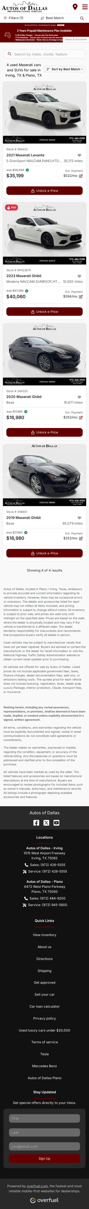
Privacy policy (44, 1018)
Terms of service (44, 1042)
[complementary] (76, 1196)
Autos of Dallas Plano (44, 1078)
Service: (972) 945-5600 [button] (45, 905)
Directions (45, 959)
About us (44, 947)
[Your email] (44, 1146)
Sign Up (44, 1158)
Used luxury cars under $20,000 (44, 1030)
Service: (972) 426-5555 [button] (45, 871)
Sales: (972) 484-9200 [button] (45, 898)
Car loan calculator (45, 1006)
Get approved (44, 982)
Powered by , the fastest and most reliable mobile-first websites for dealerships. (44, 1192)
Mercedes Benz (44, 1066)
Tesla (44, 1054)
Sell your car (45, 994)
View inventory (44, 935)
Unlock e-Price (44, 190)
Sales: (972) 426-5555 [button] (45, 865)
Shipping (44, 971)
